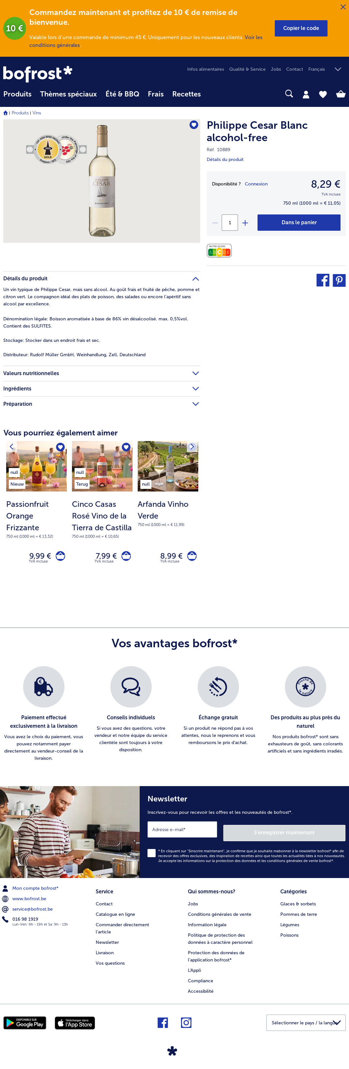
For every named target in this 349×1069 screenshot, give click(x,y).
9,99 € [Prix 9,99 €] (37, 557)
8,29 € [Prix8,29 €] (326, 184)
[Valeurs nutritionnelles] (221, 251)
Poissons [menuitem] (289, 933)
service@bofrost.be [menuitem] (28, 908)
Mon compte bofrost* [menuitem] (31, 888)
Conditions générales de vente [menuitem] (219, 912)
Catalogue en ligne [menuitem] (115, 912)
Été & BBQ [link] (122, 94)
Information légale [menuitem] (207, 922)
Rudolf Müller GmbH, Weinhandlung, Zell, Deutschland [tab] (74, 355)
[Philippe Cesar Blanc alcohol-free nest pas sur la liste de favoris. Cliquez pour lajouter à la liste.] (192, 126)
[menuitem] (17, 97)
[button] (301, 28)
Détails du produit (225, 159)
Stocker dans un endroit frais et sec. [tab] (51, 340)
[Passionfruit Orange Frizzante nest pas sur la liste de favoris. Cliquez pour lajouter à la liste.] (59, 448)
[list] (174, 717)
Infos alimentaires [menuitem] (205, 69)
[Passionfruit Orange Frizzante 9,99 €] (36, 514)
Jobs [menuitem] (276, 69)
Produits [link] (17, 94)
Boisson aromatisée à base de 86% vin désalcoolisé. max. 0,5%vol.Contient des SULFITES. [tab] (95, 322)
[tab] (306, 94)
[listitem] (17, 471)
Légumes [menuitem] (289, 922)
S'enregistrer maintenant (306, 832)
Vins (37, 113)
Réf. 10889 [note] (218, 150)
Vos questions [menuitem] (110, 961)
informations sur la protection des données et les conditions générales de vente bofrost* (258, 860)
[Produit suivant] (13, 448)
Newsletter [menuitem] (107, 940)
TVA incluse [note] (38, 564)
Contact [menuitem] (294, 69)
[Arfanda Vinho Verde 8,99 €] (168, 514)
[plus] (245, 222)
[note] (36, 518)
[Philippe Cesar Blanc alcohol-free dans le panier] (299, 222)
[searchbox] (213, 94)
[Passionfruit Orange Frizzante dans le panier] (58, 557)
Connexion (256, 184)
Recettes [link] (186, 94)
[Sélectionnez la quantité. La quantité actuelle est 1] (230, 222)
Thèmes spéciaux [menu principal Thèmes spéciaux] (68, 94)
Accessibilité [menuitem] (201, 989)
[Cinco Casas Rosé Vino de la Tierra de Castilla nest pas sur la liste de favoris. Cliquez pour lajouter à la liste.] (125, 448)
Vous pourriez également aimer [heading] (61, 432)
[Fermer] (343, 7)
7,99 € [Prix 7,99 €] (103, 557)
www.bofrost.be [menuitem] (24, 898)
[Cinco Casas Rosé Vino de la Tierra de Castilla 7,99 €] (102, 514)
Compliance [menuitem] (200, 978)
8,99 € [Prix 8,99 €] (168, 557)
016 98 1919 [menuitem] (20, 919)
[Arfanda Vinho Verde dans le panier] (190, 557)
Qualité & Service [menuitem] (247, 69)
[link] (54, 74)
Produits (20, 113)
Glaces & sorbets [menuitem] (298, 901)
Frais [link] (156, 94)
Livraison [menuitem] (105, 950)
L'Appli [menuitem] (194, 968)
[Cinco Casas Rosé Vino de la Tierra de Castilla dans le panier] (124, 557)
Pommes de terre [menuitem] (298, 912)
